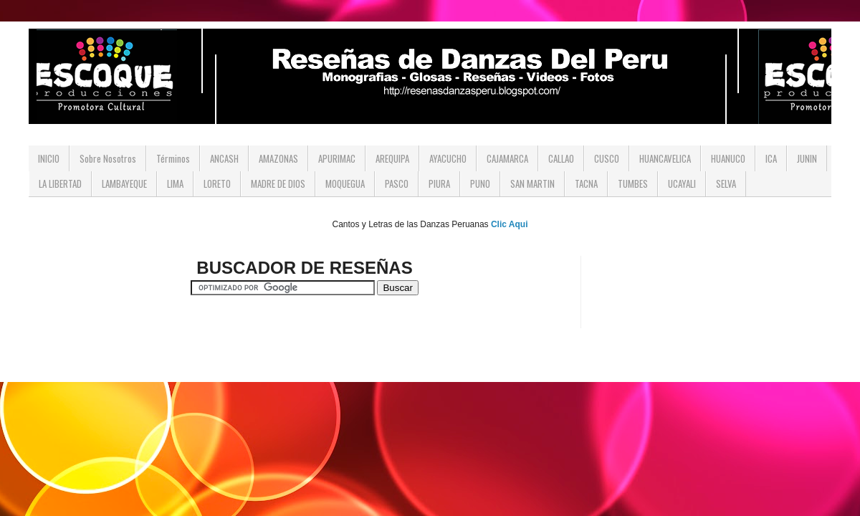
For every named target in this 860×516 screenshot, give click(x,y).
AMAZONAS (278, 158)
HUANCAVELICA (665, 158)
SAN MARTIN (532, 183)
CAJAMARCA (507, 158)
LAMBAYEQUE (124, 183)
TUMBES (633, 183)
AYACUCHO (448, 158)
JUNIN (807, 158)
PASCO (396, 183)
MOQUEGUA (345, 183)
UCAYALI (682, 183)
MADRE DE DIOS (278, 183)
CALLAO (561, 158)
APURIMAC (336, 158)
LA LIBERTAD (60, 183)
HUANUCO (728, 158)
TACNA (586, 183)
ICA (771, 158)
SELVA (726, 183)
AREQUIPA (392, 158)
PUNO (480, 183)
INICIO (48, 158)
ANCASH (224, 158)
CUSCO (606, 158)
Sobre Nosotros (108, 158)
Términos (173, 158)
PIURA (439, 183)
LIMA (175, 183)
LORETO (217, 183)
